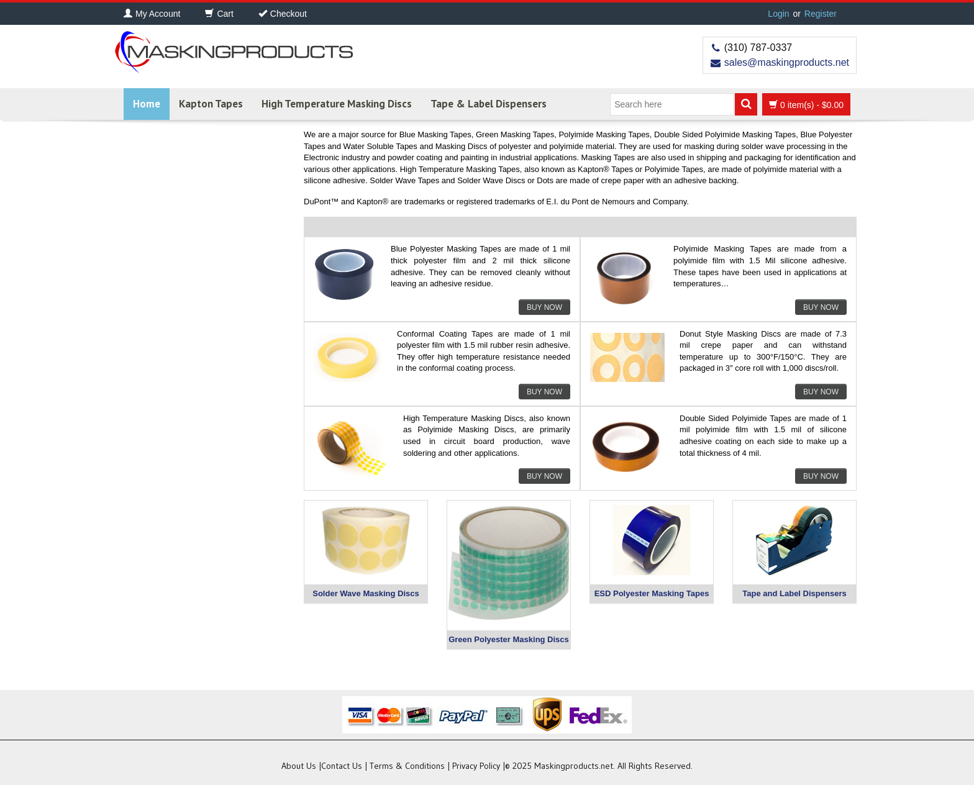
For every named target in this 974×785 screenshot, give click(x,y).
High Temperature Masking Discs (337, 104)
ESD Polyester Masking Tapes (651, 593)
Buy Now (544, 307)
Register (820, 14)
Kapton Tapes (211, 104)
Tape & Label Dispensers (488, 104)
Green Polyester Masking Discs (508, 639)
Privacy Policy (476, 765)
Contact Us (341, 765)
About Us (298, 765)
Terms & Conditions (407, 765)
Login (778, 14)
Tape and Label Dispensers (794, 593)
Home (146, 104)
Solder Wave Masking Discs (365, 593)
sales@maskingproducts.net (786, 62)
